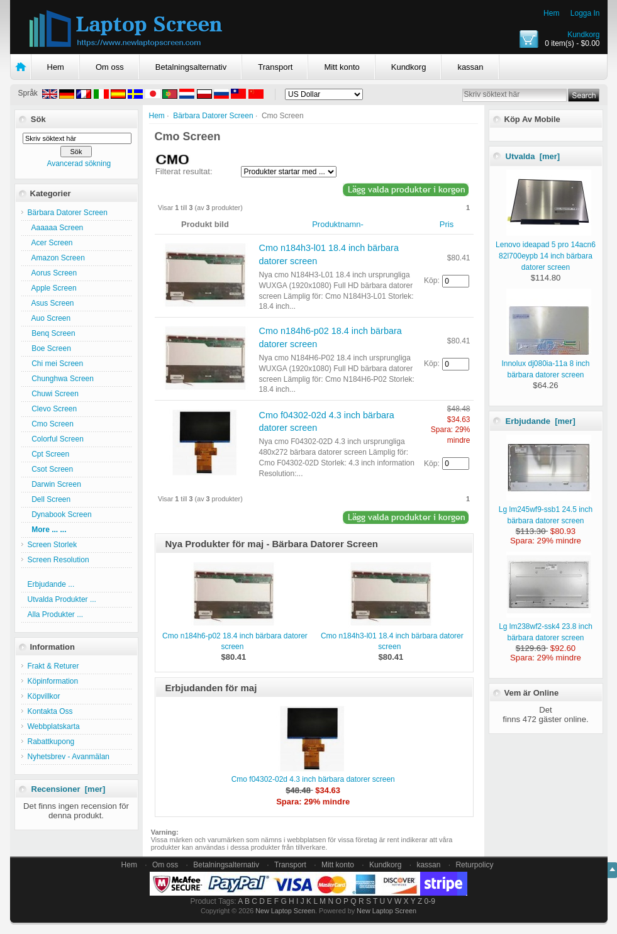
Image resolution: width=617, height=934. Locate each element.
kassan (470, 67)
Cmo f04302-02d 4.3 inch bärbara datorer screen (313, 779)
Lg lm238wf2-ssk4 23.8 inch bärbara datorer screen (545, 626)
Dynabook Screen (60, 514)
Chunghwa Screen (61, 378)
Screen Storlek (52, 544)
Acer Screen (50, 242)
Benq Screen (51, 333)
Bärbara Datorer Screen (213, 115)
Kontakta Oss (50, 711)
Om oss (110, 67)
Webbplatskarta (54, 726)
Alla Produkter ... (56, 614)
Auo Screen (49, 318)
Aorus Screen (52, 273)
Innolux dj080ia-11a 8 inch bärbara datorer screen (546, 363)
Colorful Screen (56, 439)
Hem (551, 13)
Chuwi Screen (53, 393)
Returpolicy (474, 864)
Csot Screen (51, 469)
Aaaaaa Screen (56, 227)
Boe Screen (49, 348)
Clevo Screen (52, 408)
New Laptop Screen (285, 911)
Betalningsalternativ (190, 67)
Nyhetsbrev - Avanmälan (69, 756)
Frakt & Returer (53, 666)
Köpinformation (53, 681)
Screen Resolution (58, 559)
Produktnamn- (338, 224)
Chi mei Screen (56, 363)
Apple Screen (52, 288)
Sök (38, 119)
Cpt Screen (49, 454)
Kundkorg (583, 34)
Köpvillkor (44, 696)
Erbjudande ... (51, 584)
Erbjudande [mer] (540, 421)
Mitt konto (341, 67)
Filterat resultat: (184, 171)
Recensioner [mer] (68, 789)
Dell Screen (49, 499)
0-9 (430, 901)
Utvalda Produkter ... (62, 599)
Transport (275, 67)
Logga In (585, 13)
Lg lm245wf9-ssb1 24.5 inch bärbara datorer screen (545, 509)
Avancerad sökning (79, 163)
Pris (446, 224)
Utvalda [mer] (533, 156)
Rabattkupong (51, 741)
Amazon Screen (56, 257)
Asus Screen (51, 303)
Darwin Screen (54, 484)
